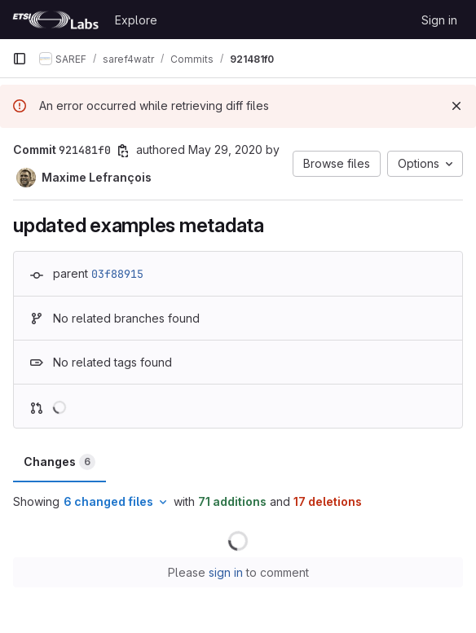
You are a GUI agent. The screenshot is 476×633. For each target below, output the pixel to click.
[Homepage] (55, 20)
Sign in (439, 20)
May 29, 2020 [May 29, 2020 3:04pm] (225, 149)
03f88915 (117, 273)
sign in (226, 572)
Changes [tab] (59, 462)
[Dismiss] (456, 106)
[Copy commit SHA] (123, 150)
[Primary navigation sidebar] (20, 59)
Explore (136, 20)
